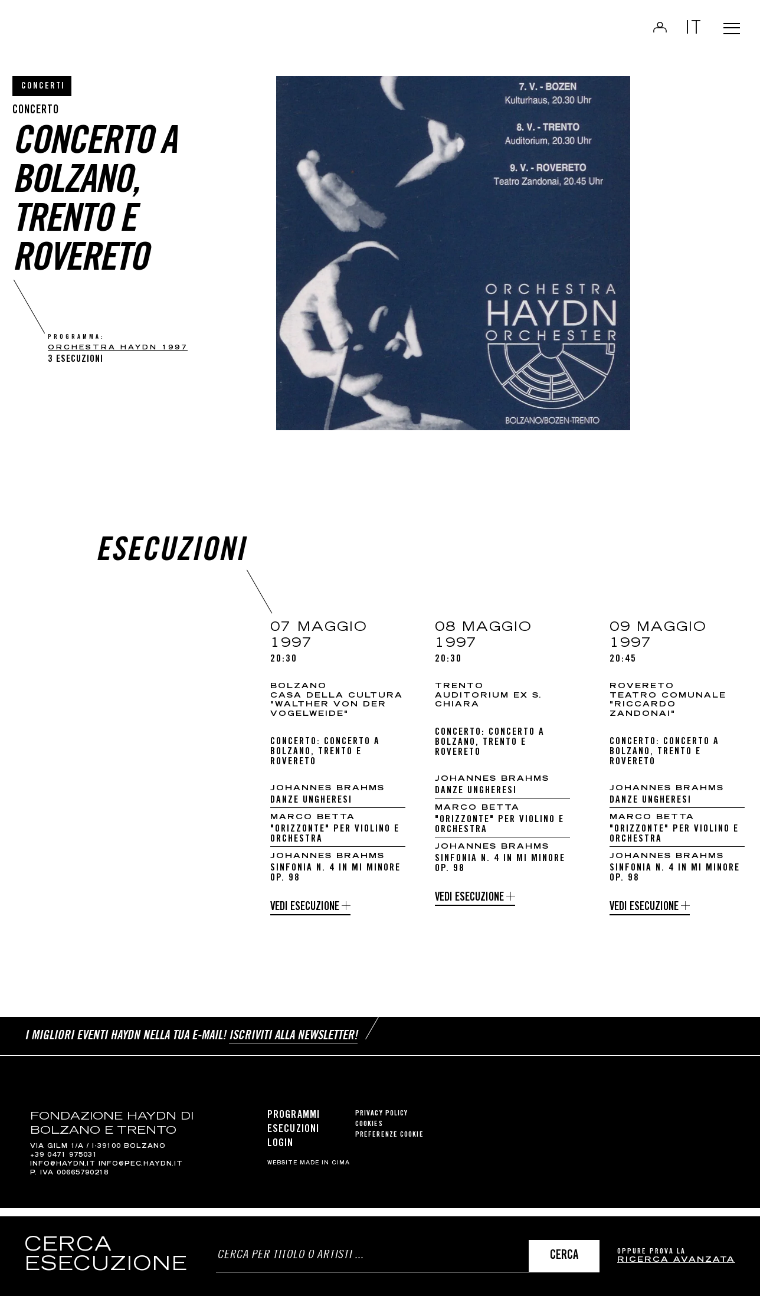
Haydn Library (122, 38)
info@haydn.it (63, 1173)
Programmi (293, 1123)
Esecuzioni (293, 1138)
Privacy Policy (381, 1121)
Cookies (369, 1132)
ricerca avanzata (676, 1260)
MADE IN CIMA (325, 1171)
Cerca (564, 1256)
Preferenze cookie (389, 1143)
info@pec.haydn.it (141, 1173)
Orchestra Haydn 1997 (118, 348)
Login (648, 33)
